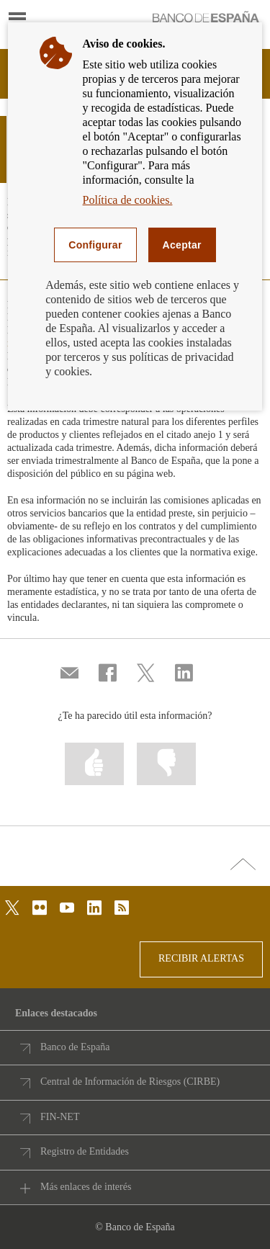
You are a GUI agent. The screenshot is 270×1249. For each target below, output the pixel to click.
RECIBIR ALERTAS (201, 958)
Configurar (95, 245)
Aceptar (182, 245)
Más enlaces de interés (85, 1186)
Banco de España (74, 1047)
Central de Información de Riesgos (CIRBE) (130, 1081)
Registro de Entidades (84, 1151)
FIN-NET (59, 1116)
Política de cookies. (128, 200)
